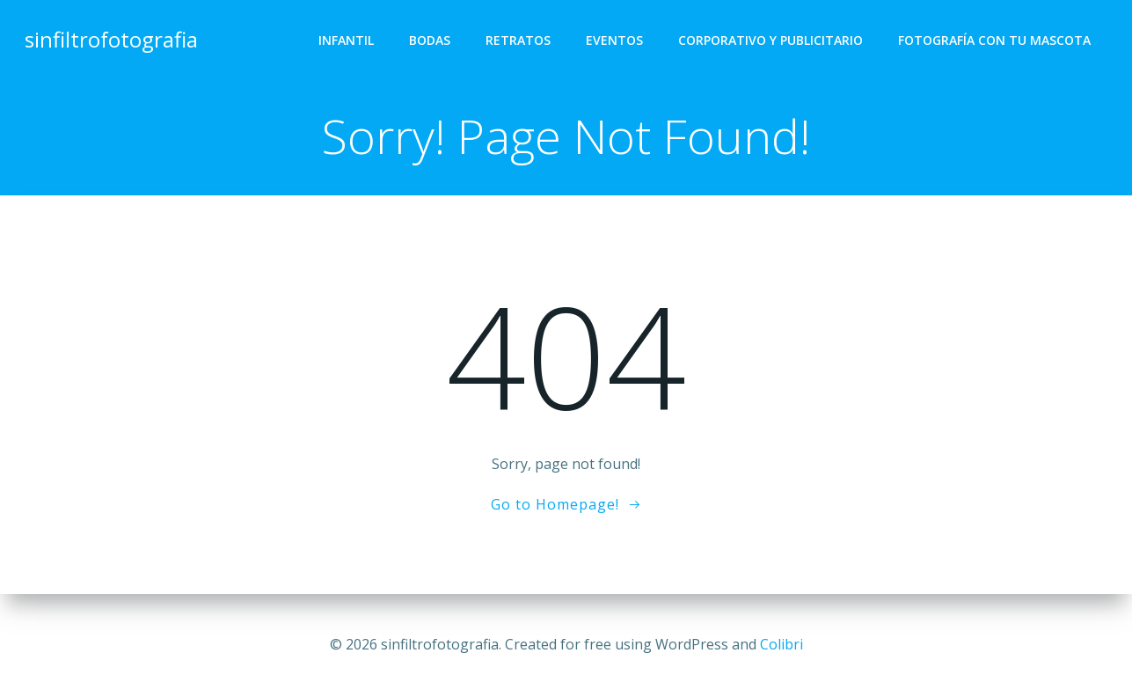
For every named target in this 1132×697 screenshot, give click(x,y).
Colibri (781, 644)
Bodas (429, 40)
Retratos (518, 40)
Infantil (346, 40)
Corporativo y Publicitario (770, 40)
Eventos (614, 40)
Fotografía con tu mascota (994, 40)
